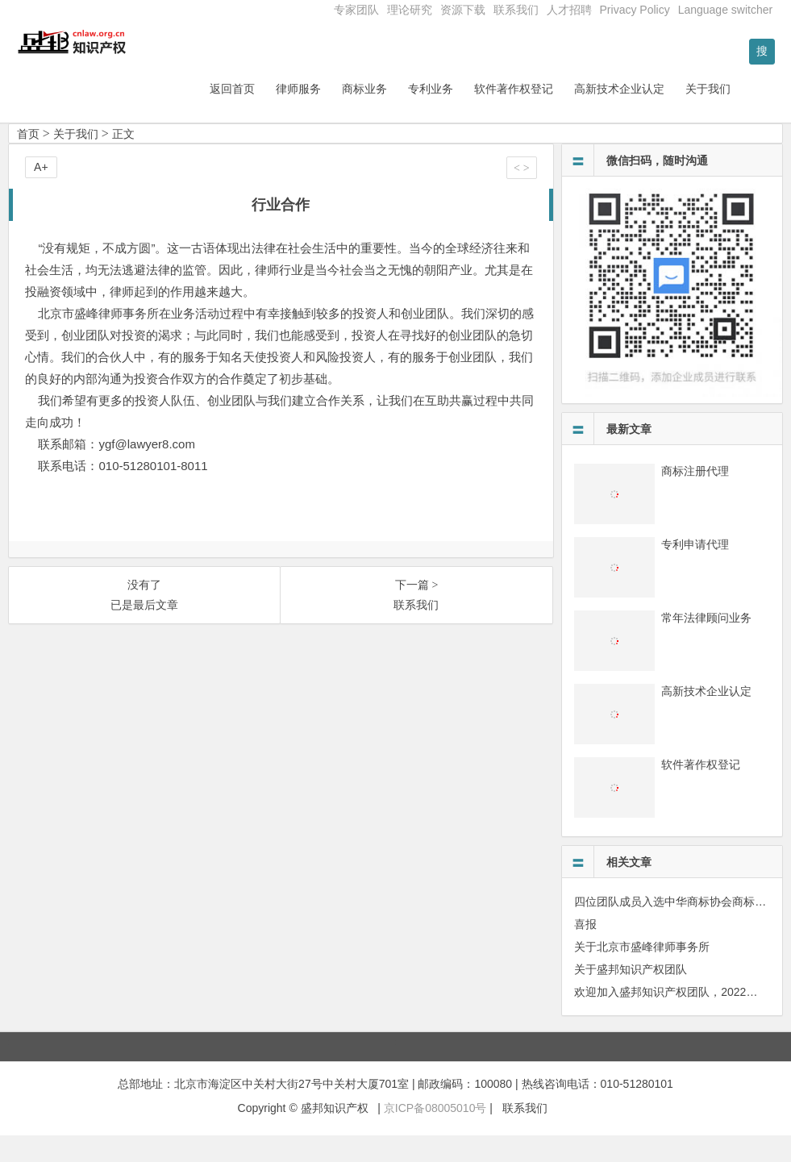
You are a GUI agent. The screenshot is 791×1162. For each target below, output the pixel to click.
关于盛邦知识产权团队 (630, 995)
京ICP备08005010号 (435, 1135)
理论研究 (409, 9)
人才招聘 (569, 9)
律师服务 (340, 115)
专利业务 (472, 115)
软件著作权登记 (555, 115)
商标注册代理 (695, 497)
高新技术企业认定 (661, 115)
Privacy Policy (635, 9)
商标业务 (406, 115)
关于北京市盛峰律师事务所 (642, 973)
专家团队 (356, 9)
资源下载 (462, 9)
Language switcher (725, 9)
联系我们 (516, 9)
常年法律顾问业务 (706, 644)
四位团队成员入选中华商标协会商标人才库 (681, 928)
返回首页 (274, 115)
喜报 (585, 950)
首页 (28, 160)
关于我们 (749, 115)
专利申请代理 (695, 570)
